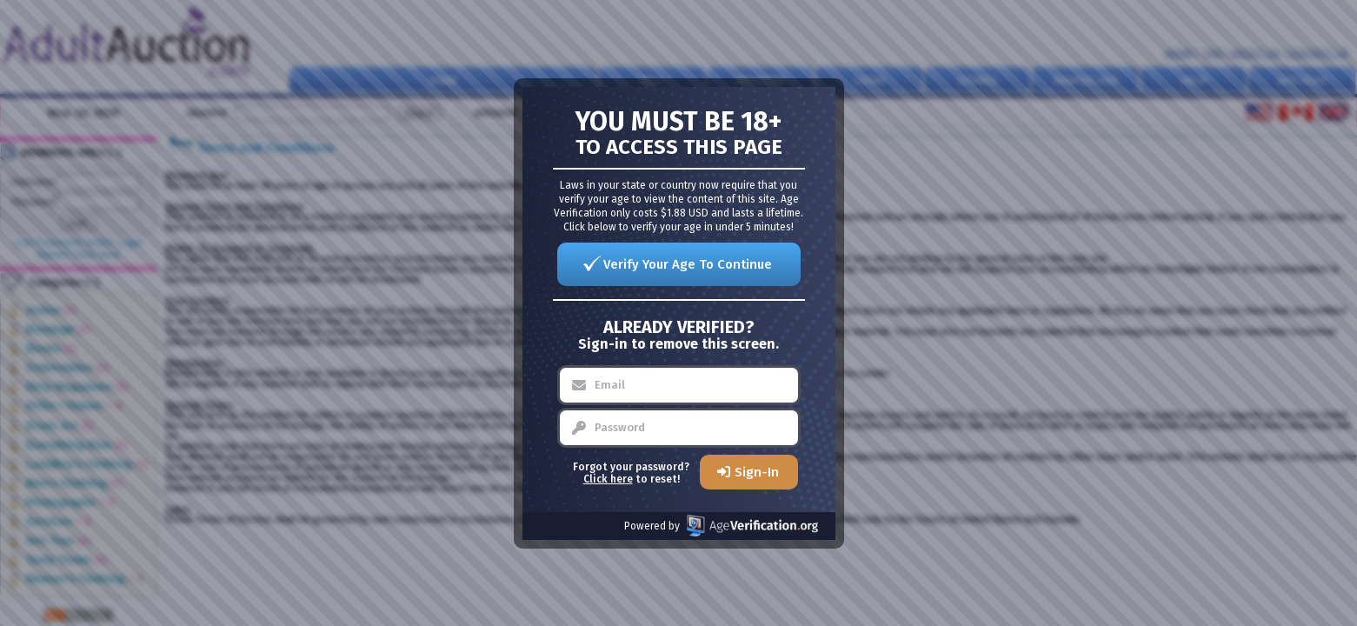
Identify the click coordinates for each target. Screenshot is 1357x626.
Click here (608, 479)
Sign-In (757, 472)
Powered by (721, 525)
